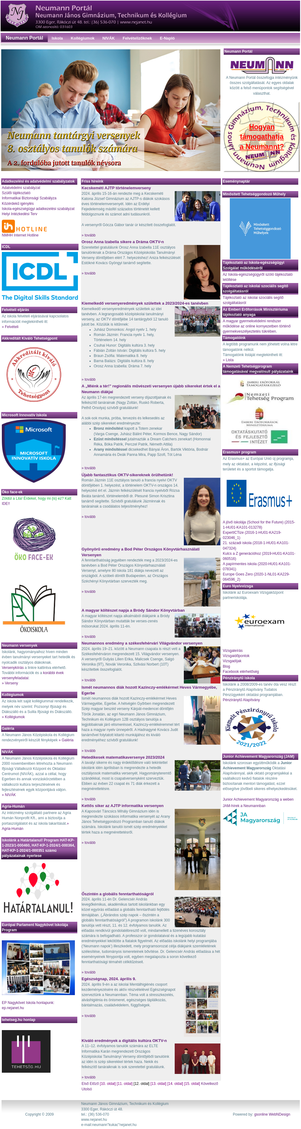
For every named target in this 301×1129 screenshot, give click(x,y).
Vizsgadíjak (232, 661)
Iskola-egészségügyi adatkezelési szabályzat (38, 209)
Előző (94, 1084)
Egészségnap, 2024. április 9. (109, 979)
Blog (226, 666)
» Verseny (10, 683)
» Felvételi (10, 327)
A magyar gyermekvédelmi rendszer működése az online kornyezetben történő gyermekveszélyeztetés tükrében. (257, 326)
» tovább (89, 235)
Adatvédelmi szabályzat (21, 188)
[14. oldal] (175, 1084)
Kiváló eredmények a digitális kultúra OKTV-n (124, 1040)
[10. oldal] (108, 1084)
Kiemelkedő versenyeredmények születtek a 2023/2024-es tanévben (145, 303)
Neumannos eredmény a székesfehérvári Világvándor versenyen (142, 643)
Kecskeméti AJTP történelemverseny (116, 188)
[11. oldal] (124, 1084)
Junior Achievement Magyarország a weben (258, 799)
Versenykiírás (13, 668)
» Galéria (66, 740)
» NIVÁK (9, 795)
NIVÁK (109, 38)
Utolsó (87, 1089)
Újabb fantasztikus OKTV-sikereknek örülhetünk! (127, 475)
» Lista (228, 360)
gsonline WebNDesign (272, 1114)
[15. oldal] (192, 1084)
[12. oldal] (141, 1084)
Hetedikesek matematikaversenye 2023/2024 (123, 757)
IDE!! (6, 504)
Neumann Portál (24, 37)
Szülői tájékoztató (16, 193)
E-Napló (167, 38)
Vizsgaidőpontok (236, 656)
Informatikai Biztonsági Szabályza (29, 198)
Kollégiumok (83, 38)
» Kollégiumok (13, 717)
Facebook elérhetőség (241, 671)
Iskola (57, 38)
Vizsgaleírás (233, 650)
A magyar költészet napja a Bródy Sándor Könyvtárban (133, 610)
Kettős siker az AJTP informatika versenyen (123, 805)
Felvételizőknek (137, 38)
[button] (17, 110)
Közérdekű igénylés (18, 203)
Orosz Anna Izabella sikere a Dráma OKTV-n (123, 241)
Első (86, 1084)
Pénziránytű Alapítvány (241, 700)
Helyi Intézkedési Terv (19, 214)
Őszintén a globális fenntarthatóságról (118, 894)
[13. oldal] (158, 1084)
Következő (209, 1084)
